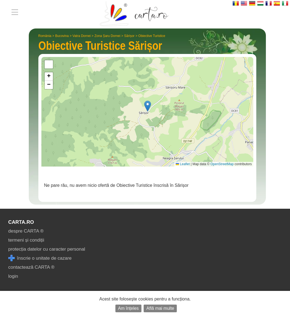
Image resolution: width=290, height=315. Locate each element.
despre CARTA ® (26, 231)
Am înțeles (128, 308)
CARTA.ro (21, 222)
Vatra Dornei (81, 36)
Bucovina (62, 36)
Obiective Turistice (151, 36)
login (13, 276)
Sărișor (129, 36)
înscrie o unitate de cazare (40, 258)
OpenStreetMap (222, 164)
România (45, 36)
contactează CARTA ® (31, 267)
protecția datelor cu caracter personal (46, 249)
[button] (147, 106)
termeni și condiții (26, 240)
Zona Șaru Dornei (107, 36)
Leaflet (183, 164)
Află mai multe (160, 308)
